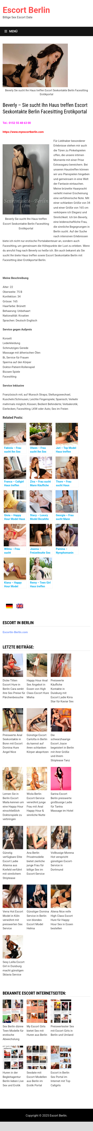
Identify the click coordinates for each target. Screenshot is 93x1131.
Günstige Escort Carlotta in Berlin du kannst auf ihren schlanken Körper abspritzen (38, 743)
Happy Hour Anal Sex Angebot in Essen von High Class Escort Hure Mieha (38, 689)
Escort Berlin (26, 10)
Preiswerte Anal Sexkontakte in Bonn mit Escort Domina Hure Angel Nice (13, 743)
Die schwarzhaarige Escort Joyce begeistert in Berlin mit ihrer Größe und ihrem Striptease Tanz (62, 747)
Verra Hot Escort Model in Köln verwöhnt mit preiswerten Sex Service (13, 920)
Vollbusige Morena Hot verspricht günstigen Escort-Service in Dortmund (62, 861)
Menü (11, 31)
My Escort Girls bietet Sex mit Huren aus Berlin (37, 1031)
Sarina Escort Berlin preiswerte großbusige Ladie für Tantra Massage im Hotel (62, 802)
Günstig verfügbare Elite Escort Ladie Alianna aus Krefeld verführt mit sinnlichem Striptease (12, 865)
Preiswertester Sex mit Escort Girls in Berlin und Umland (62, 1031)
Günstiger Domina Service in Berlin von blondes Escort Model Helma (38, 920)
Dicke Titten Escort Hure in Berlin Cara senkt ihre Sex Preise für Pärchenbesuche (14, 689)
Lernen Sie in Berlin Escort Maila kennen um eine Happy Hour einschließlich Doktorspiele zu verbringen (13, 806)
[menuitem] (9, 606)
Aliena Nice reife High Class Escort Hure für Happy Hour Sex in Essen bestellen (62, 920)
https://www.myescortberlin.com (23, 132)
